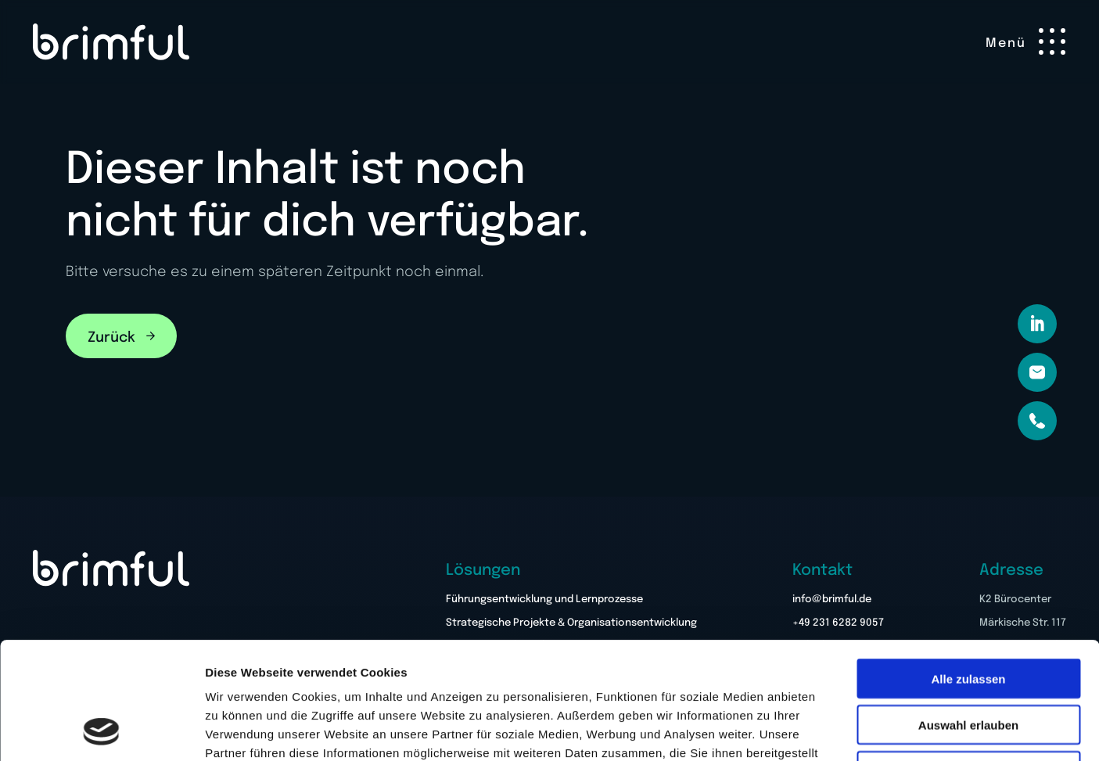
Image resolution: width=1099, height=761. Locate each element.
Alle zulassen (968, 569)
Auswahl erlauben (968, 615)
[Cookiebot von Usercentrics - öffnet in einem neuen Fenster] (101, 730)
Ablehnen (968, 661)
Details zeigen (831, 730)
